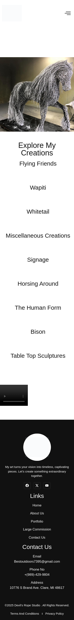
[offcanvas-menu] (67, 13)
